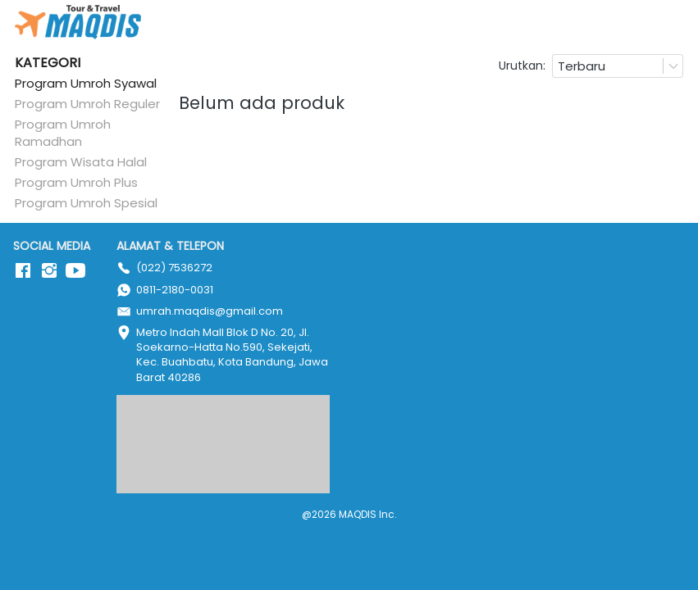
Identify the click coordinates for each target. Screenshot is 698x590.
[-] (23, 271)
